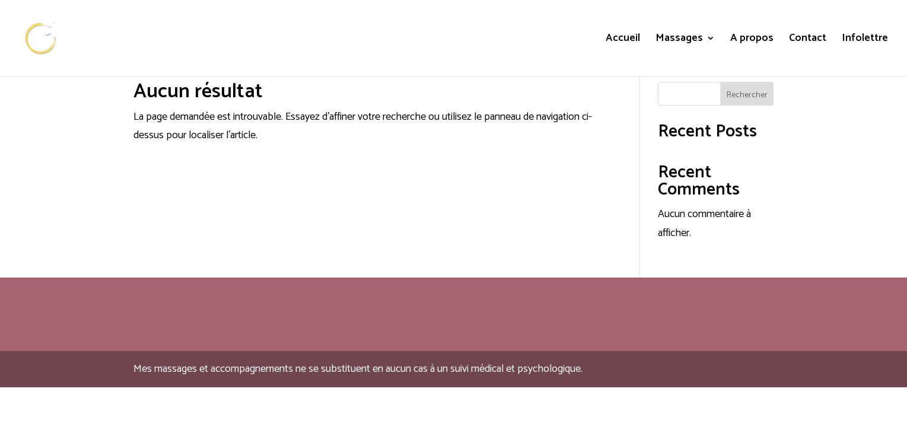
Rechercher (747, 95)
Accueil (623, 40)
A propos (752, 40)
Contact (807, 40)
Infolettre (865, 40)
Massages (679, 40)
